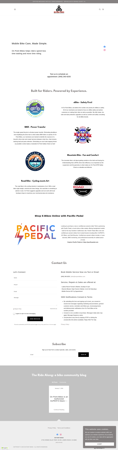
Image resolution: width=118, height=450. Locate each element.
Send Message (35, 319)
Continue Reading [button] (59, 405)
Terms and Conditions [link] (63, 424)
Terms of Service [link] (49, 324)
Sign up (83, 354)
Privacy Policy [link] (41, 324)
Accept (99, 444)
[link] (59, 9)
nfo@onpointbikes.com (78, 276)
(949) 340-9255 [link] (64, 77)
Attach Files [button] (18, 309)
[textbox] (35, 277)
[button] (15, 9)
